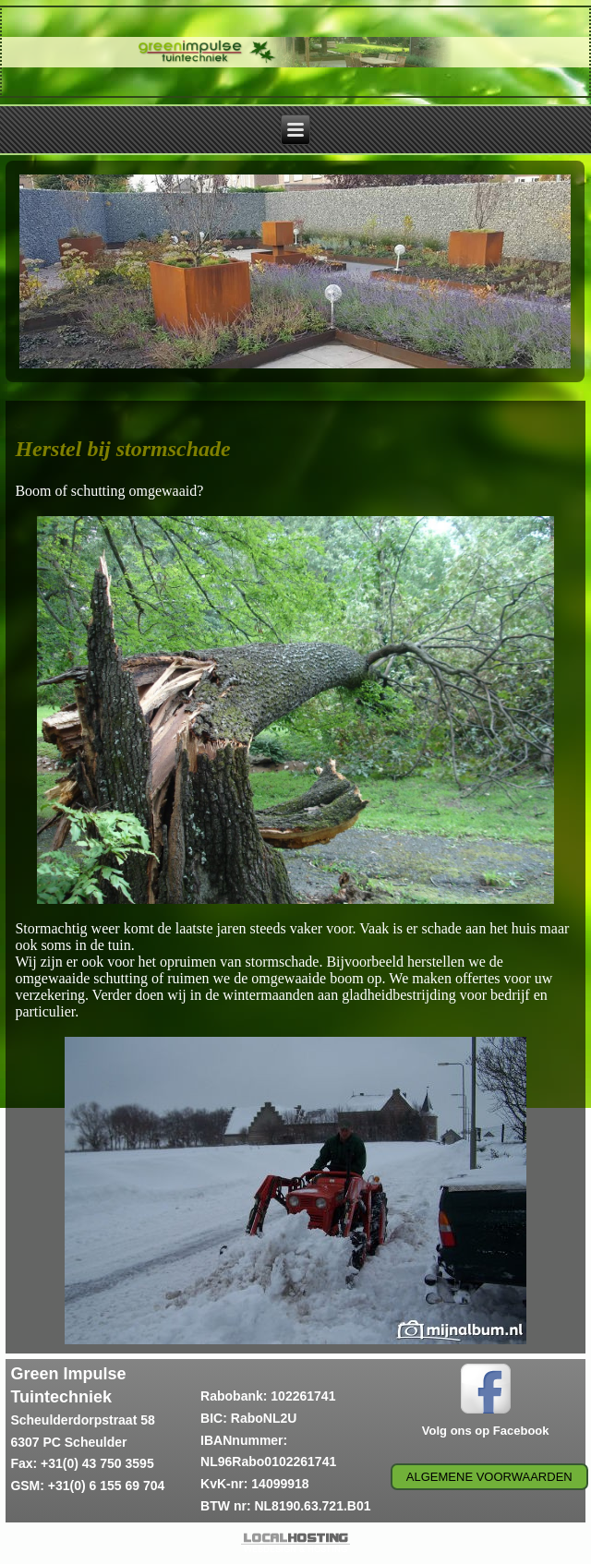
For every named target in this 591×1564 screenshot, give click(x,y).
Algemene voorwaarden (489, 1477)
